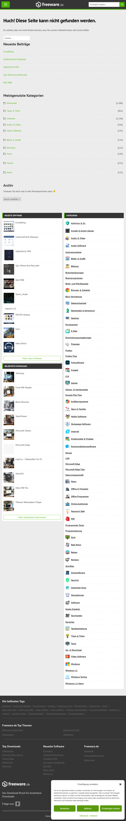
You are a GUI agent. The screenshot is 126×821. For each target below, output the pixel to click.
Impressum (93, 815)
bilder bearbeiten (36, 713)
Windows (11, 147)
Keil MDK (7, 82)
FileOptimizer (8, 751)
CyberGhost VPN (11, 67)
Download (12, 103)
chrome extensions (76, 713)
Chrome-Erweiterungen (56, 713)
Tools (9, 153)
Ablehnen (87, 808)
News (9, 172)
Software (11, 118)
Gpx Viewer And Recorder (15, 74)
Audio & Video (14, 124)
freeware (52, 706)
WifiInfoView (7, 762)
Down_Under (48, 770)
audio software (57, 710)
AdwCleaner (68, 734)
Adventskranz (8, 734)
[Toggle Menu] (5, 4)
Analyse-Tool (95, 706)
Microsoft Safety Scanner (12, 755)
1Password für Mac (71, 730)
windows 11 (114, 710)
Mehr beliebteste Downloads (32, 517)
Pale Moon (6, 766)
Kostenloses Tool (65, 706)
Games (10, 163)
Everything (8, 51)
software (6, 713)
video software (42, 710)
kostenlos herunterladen (77, 710)
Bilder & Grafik (14, 139)
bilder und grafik (26, 710)
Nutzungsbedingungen (94, 755)
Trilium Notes (8, 758)
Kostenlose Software (22, 706)
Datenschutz (84, 815)
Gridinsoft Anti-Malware (14, 59)
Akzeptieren (64, 808)
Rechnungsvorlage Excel (12, 730)
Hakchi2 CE (48, 774)
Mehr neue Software (32, 358)
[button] (120, 784)
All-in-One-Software (98, 710)
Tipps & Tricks (13, 110)
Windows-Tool (81, 706)
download (6, 706)
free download (39, 706)
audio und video (9, 710)
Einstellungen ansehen (111, 808)
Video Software (14, 130)
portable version (19, 713)
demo (105, 706)
